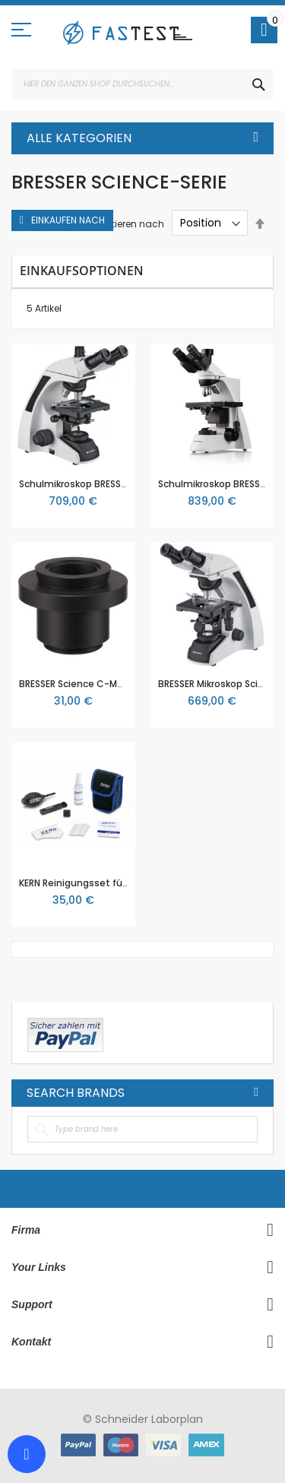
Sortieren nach (130, 223)
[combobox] (142, 84)
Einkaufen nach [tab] (68, 220)
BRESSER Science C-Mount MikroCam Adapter (124, 683)
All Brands (256, 1092)
